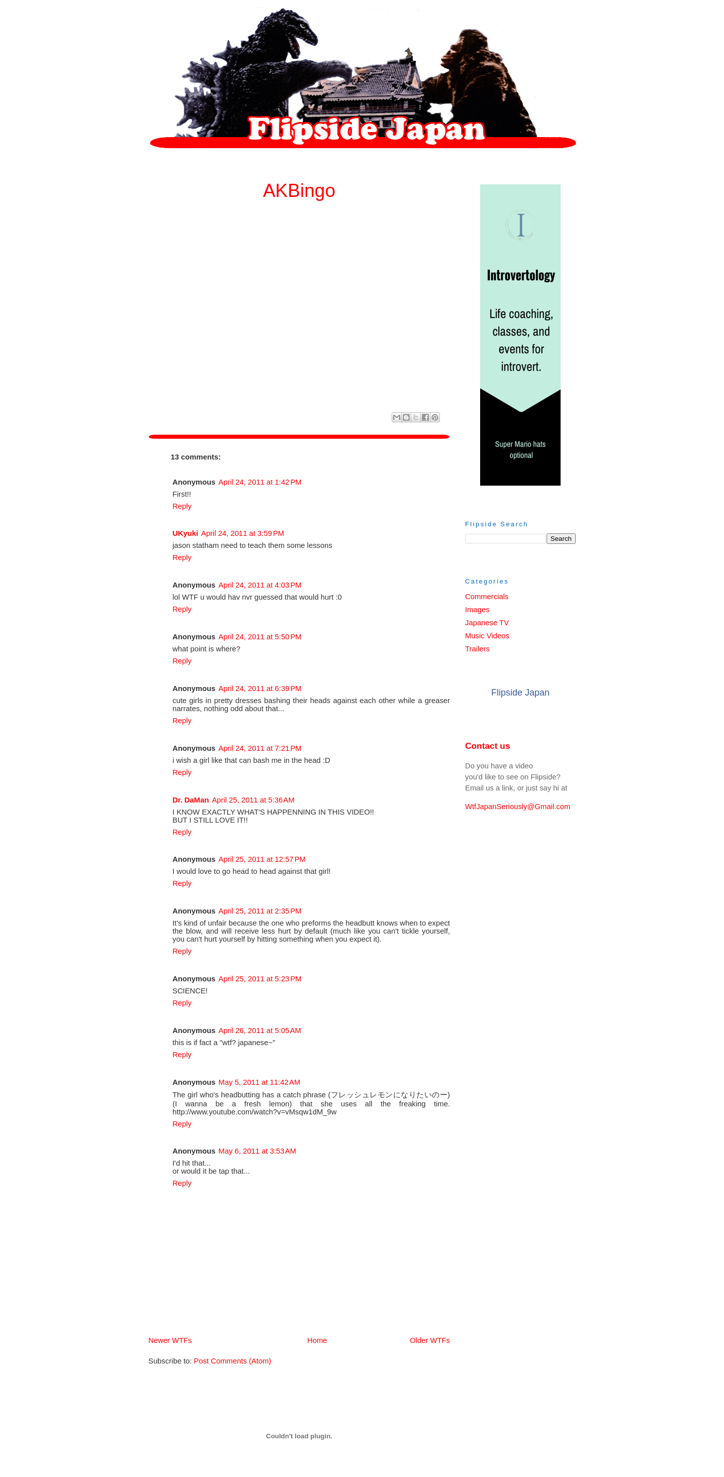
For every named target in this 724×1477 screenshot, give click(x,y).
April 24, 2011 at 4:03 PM (260, 585)
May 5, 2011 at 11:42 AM (260, 1082)
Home (301, 1340)
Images (477, 610)
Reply (182, 506)
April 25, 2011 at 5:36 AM (253, 800)
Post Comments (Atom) (233, 1361)
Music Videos (487, 636)
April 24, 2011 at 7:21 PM (260, 748)
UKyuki (185, 533)
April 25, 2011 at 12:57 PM (262, 859)
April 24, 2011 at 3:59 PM (242, 533)
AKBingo (299, 190)
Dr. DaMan (190, 800)
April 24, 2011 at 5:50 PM (260, 637)
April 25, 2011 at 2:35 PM (260, 911)
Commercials (486, 597)
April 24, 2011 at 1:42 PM (260, 482)
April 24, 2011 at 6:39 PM (260, 689)
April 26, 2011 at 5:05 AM (260, 1031)
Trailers (477, 649)
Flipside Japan (520, 693)
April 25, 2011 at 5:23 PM (260, 979)
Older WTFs (430, 1340)
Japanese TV (487, 623)
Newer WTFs (170, 1340)
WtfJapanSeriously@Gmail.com (517, 807)
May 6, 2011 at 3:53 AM (257, 1151)
